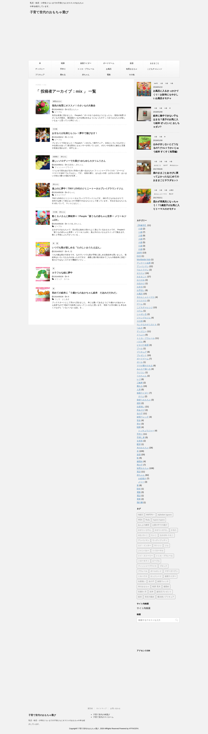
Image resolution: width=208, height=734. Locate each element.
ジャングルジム (144, 318)
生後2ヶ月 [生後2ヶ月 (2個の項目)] (142, 592)
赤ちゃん (85, 75)
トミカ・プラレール (86, 69)
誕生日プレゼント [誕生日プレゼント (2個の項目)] (164, 592)
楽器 (131, 63)
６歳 (140, 249)
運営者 (90, 708)
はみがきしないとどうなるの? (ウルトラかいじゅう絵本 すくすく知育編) (166, 148)
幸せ (139, 424)
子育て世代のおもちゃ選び (49, 12)
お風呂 (109, 69)
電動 (109, 75)
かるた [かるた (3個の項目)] (174, 530)
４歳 (140, 242)
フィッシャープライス (64, 167)
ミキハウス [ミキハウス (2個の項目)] (142, 576)
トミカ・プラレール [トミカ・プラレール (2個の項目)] (164, 556)
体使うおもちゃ (144, 400)
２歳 (140, 235)
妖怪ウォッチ (143, 417)
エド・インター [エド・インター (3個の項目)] (144, 546)
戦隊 (63, 63)
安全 (139, 420)
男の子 (140, 465)
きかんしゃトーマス (146, 297)
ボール (140, 362)
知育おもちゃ (131, 69)
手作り (63, 69)
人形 (139, 389)
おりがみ (141, 280)
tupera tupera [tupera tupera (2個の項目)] (159, 520)
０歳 (140, 229)
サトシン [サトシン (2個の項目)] (158, 546)
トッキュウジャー (146, 430)
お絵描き (142, 478)
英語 (139, 472)
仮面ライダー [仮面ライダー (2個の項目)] (170, 576)
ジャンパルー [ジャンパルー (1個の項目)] (143, 551)
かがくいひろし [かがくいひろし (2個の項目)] (161, 530)
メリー (141, 482)
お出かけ (141, 283)
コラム (140, 311)
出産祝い (71, 165)
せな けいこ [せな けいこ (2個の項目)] (143, 535)
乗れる (63, 75)
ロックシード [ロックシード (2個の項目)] (156, 576)
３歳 (140, 239)
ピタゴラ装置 (143, 345)
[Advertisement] (104, 39)
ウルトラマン (143, 270)
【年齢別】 (142, 225)
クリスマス (142, 300)
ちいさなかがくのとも (147, 324)
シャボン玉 (142, 314)
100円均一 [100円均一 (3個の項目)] (150, 515)
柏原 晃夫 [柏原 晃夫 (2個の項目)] (156, 587)
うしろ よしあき (62, 299)
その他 (131, 75)
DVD (139, 256)
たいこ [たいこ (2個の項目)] (154, 535)
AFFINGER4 (133, 729)
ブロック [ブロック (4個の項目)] (163, 566)
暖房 (139, 444)
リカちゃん (142, 376)
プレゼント (142, 355)
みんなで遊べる (144, 369)
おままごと (154, 63)
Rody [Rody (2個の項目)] (148, 520)
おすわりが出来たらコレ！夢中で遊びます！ (75, 133)
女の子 (140, 413)
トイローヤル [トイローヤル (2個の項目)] (157, 551)
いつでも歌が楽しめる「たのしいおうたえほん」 (77, 247)
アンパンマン (143, 266)
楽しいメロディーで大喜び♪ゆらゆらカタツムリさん (79, 161)
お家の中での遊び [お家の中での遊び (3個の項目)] (159, 525)
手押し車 (141, 437)
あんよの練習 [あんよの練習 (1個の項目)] (143, 525)
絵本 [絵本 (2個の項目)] (151, 592)
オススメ (141, 273)
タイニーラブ (60, 195)
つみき (140, 328)
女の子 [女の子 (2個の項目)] (151, 581)
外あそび (141, 410)
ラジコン (141, 372)
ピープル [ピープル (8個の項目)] (156, 561)
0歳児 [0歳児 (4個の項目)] (140, 515)
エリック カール (62, 279)
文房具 (140, 441)
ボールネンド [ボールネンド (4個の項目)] (156, 571)
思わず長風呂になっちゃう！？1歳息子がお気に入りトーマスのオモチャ (166, 205)
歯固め (140, 461)
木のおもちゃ (143, 448)
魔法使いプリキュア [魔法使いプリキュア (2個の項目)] (165, 597)
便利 (139, 403)
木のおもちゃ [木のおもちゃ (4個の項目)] (143, 587)
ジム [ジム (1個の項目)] (167, 546)
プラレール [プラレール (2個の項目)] (142, 571)
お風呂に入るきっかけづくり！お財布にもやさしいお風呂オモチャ (165, 95)
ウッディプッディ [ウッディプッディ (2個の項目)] (159, 540)
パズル (140, 341)
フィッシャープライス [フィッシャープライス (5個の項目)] (147, 566)
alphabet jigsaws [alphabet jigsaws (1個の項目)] (165, 515)
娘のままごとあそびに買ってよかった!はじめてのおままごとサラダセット (166, 177)
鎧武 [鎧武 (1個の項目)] (140, 597)
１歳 (140, 232)
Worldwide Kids (143, 259)
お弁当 (140, 287)
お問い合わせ (115, 708)
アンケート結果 (144, 263)
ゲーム (140, 304)
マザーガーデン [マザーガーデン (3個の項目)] (171, 571)
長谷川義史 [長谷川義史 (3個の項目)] (149, 597)
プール (140, 348)
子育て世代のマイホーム (103, 717)
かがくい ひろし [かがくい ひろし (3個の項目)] (145, 530)
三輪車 (140, 383)
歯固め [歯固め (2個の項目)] (166, 587)
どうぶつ (141, 335)
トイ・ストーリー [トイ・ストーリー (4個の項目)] (145, 556)
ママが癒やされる (145, 365)
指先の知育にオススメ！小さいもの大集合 (73, 105)
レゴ (139, 379)
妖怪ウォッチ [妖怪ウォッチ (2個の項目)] (163, 581)
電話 (139, 495)
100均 (139, 253)
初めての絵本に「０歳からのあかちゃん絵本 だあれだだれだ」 (85, 293)
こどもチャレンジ (154, 69)
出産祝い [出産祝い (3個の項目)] (141, 581)
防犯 (139, 489)
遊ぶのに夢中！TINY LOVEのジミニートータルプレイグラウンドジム (87, 188)
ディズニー (40, 69)
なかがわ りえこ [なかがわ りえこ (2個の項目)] (166, 535)
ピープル (58, 112)
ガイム (141, 396)
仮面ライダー (85, 63)
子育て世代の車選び (101, 714)
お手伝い (141, 290)
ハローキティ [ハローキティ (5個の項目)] (143, 561)
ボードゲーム (108, 63)
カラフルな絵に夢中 (62, 272)
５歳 (140, 246)
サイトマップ (101, 708)
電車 (139, 499)
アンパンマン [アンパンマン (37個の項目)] (143, 540)
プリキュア (40, 75)
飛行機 (140, 502)
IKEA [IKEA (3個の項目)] (140, 520)
